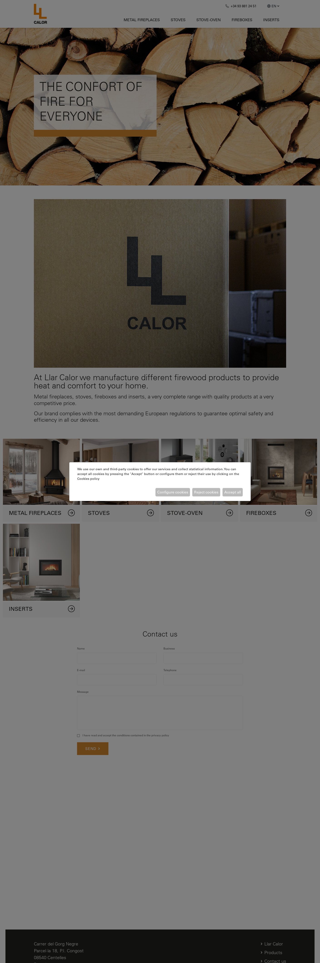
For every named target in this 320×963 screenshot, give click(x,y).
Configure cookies (172, 492)
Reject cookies (206, 492)
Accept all (232, 492)
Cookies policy (88, 479)
